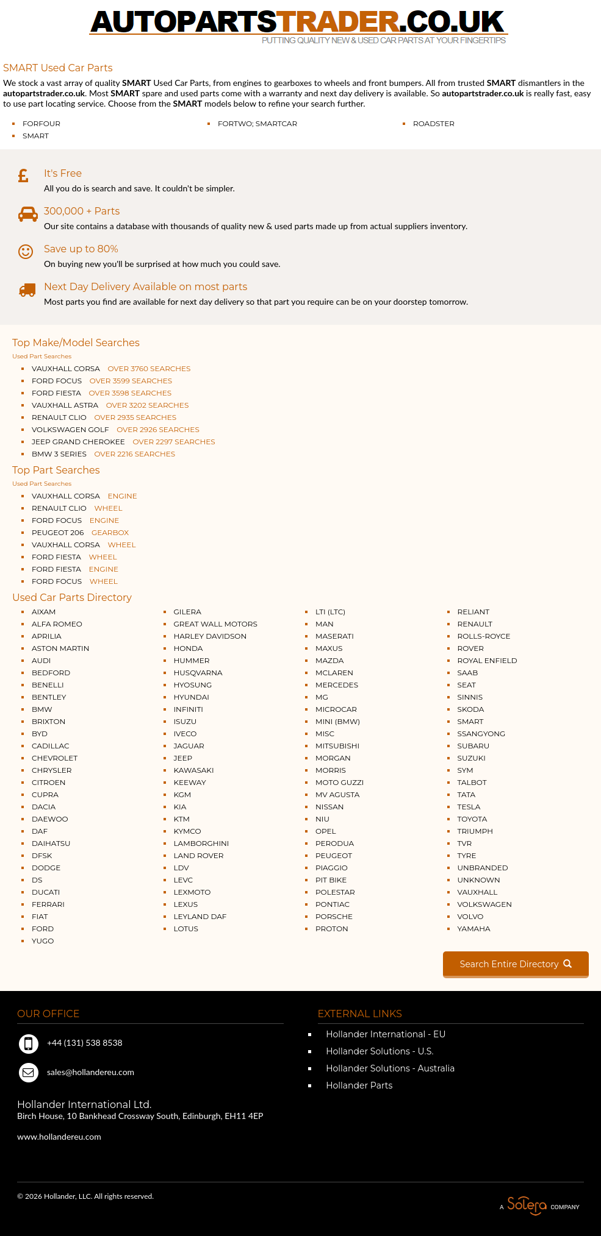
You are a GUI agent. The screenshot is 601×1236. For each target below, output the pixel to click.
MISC (324, 733)
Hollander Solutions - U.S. (379, 1051)
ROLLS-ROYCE (484, 636)
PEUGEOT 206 (80, 532)
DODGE (46, 867)
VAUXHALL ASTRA (110, 405)
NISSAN (329, 806)
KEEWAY (190, 782)
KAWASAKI (194, 770)
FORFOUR (41, 123)
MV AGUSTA (337, 794)
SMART (36, 135)
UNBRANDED (483, 867)
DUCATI (46, 892)
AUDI (41, 660)
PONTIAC (332, 904)
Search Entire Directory (516, 964)
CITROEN (49, 782)
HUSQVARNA (198, 672)
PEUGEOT (333, 855)
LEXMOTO (192, 892)
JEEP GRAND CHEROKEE (123, 441)
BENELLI (48, 684)
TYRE (467, 855)
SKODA (471, 709)
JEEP (183, 757)
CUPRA (45, 794)
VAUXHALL (478, 892)
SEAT (467, 684)
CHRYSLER (51, 770)
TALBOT (472, 782)
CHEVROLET (54, 757)
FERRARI (48, 904)
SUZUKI (472, 757)
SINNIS (470, 696)
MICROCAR (336, 709)
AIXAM (44, 611)
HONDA (188, 648)
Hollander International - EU (385, 1034)
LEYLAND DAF (200, 916)
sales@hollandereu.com (75, 1072)
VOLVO (471, 916)
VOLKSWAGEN (485, 904)
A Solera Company (539, 1206)
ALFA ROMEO (57, 623)
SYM (465, 770)
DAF (40, 831)
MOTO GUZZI (339, 782)
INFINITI (189, 709)
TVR (465, 843)
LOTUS (186, 928)
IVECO (185, 733)
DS (37, 879)
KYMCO (187, 831)
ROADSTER (434, 123)
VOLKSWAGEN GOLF (116, 429)
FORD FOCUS (102, 380)
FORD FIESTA (101, 392)
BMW (42, 709)
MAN (324, 623)
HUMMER (192, 660)
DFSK (42, 855)
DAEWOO (50, 818)
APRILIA (47, 636)
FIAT (40, 916)
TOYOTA (473, 818)
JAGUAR (189, 745)
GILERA (187, 611)
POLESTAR (335, 892)
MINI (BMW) (337, 721)
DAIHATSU (51, 843)
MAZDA (329, 660)
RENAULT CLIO (104, 417)
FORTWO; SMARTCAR (257, 123)
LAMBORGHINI (201, 843)
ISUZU (185, 721)
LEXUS (186, 904)
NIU (322, 818)
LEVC (183, 879)
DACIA (44, 806)
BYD (40, 733)
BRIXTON (48, 721)
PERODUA (334, 843)
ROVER (471, 648)
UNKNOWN (479, 879)
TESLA (469, 806)
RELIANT (474, 611)
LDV (181, 867)
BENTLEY (49, 696)
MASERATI (334, 636)
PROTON (331, 928)
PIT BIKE (331, 879)
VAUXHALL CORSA (111, 368)
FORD (43, 928)
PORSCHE (334, 916)
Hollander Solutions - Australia (389, 1068)
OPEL (325, 831)
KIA (180, 806)
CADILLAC (51, 745)
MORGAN (333, 757)
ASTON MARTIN (61, 648)
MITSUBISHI (337, 745)
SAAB (468, 672)
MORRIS (330, 770)
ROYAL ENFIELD (487, 660)
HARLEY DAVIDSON (210, 636)
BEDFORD (51, 672)
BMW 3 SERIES (103, 453)
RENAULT (475, 623)
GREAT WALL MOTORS (215, 623)
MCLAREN (334, 672)
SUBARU (474, 745)
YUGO (43, 940)
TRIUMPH (475, 831)
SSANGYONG (482, 733)
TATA (467, 794)
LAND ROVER (199, 855)
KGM (183, 794)
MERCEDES (336, 684)
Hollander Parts (358, 1085)
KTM (182, 818)
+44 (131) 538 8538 (70, 1042)
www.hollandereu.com (59, 1136)
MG (321, 696)
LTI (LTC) (330, 611)
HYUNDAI (191, 696)
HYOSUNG (193, 684)
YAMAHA (474, 928)
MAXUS (328, 648)
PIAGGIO (331, 867)
